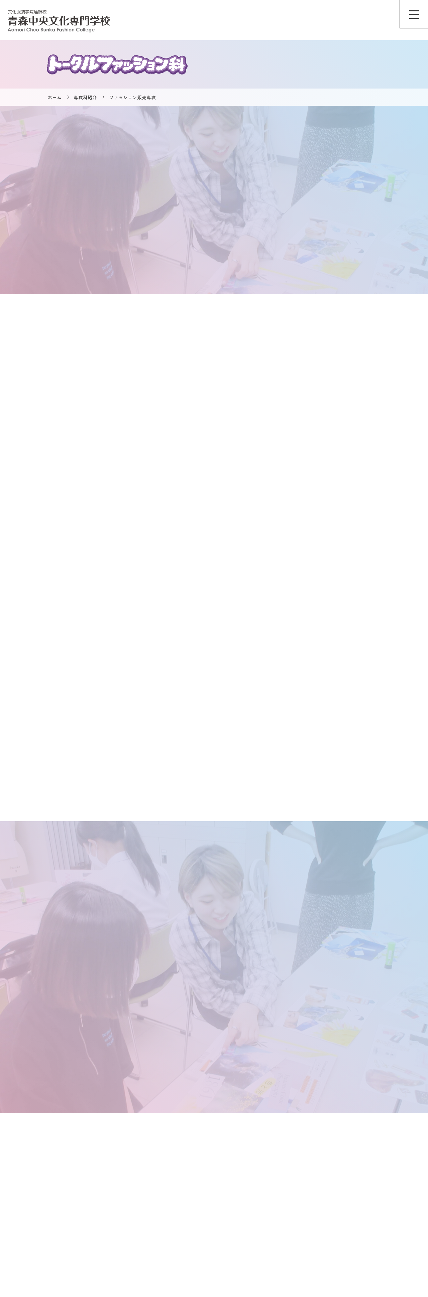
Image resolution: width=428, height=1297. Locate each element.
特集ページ (277, 1248)
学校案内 (275, 1225)
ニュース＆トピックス (289, 1191)
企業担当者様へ (360, 1236)
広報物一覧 (355, 1214)
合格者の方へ (358, 1225)
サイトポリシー (360, 1191)
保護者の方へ (358, 1248)
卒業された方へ (360, 1259)
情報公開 (353, 1202)
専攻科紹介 (85, 97)
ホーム (54, 97)
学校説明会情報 (282, 1214)
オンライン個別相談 (287, 1202)
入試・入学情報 (282, 1259)
